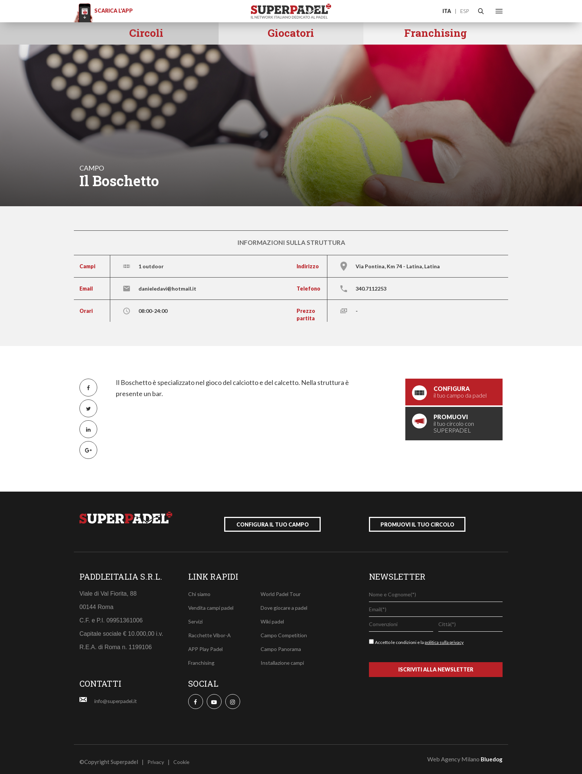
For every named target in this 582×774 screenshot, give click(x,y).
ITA (446, 11)
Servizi (196, 616)
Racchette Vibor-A (211, 629)
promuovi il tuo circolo (417, 519)
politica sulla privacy (444, 637)
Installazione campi (284, 657)
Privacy (156, 756)
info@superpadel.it (117, 695)
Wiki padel (273, 616)
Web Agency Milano (453, 753)
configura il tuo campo (272, 519)
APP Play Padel (207, 643)
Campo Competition (285, 629)
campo (91, 168)
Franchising (202, 657)
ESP (464, 11)
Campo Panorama (282, 643)
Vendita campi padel (212, 602)
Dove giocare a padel (287, 602)
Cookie (184, 756)
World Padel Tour (282, 588)
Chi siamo (200, 588)
